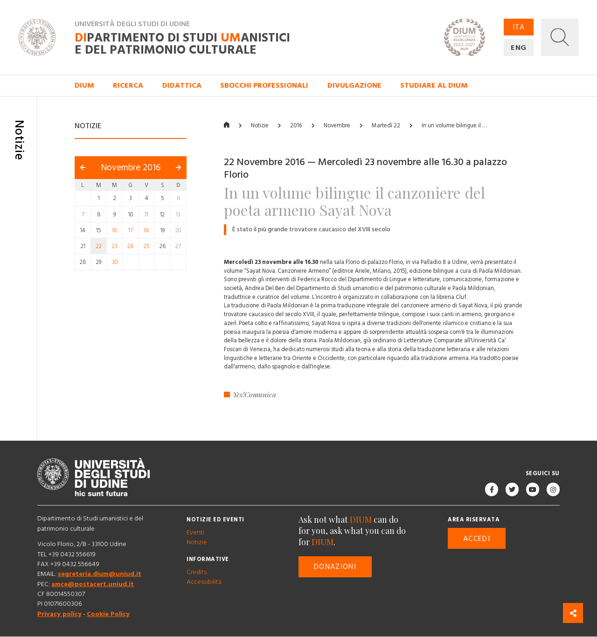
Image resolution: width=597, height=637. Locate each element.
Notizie (260, 126)
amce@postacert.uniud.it (92, 584)
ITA (519, 27)
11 (146, 214)
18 (146, 230)
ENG (519, 47)
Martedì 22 (386, 126)
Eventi (195, 532)
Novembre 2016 (130, 168)
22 (99, 246)
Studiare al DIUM (434, 85)
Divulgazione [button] (354, 85)
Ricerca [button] (128, 85)
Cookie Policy (108, 614)
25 (147, 246)
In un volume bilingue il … (454, 126)
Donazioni (335, 567)
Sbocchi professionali (264, 85)
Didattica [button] (181, 85)
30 (115, 262)
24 (130, 246)
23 (115, 246)
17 (130, 230)
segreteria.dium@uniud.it (99, 574)
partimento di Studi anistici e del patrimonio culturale (182, 44)
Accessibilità (204, 582)
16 (114, 230)
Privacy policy (59, 614)
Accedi (476, 538)
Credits (197, 572)
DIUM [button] (84, 85)
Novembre (337, 126)
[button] (559, 37)
